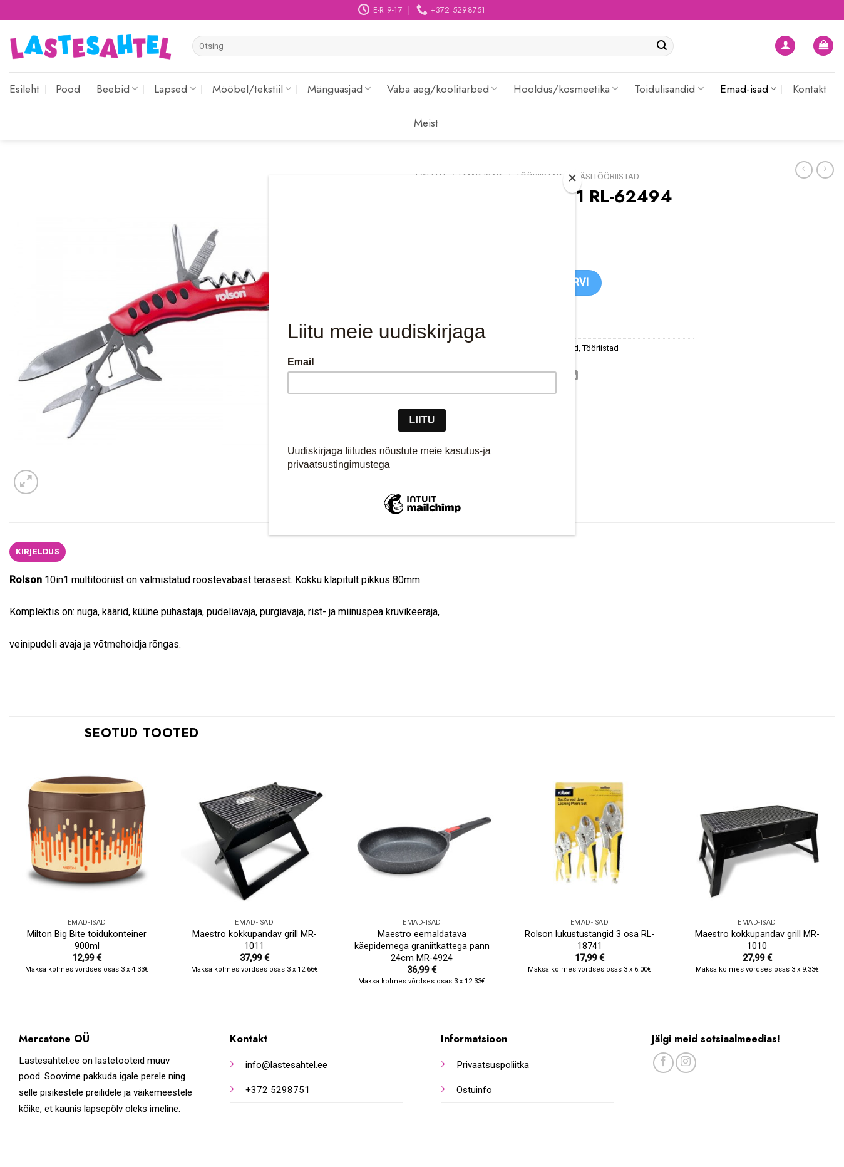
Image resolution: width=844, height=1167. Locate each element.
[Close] (572, 181)
